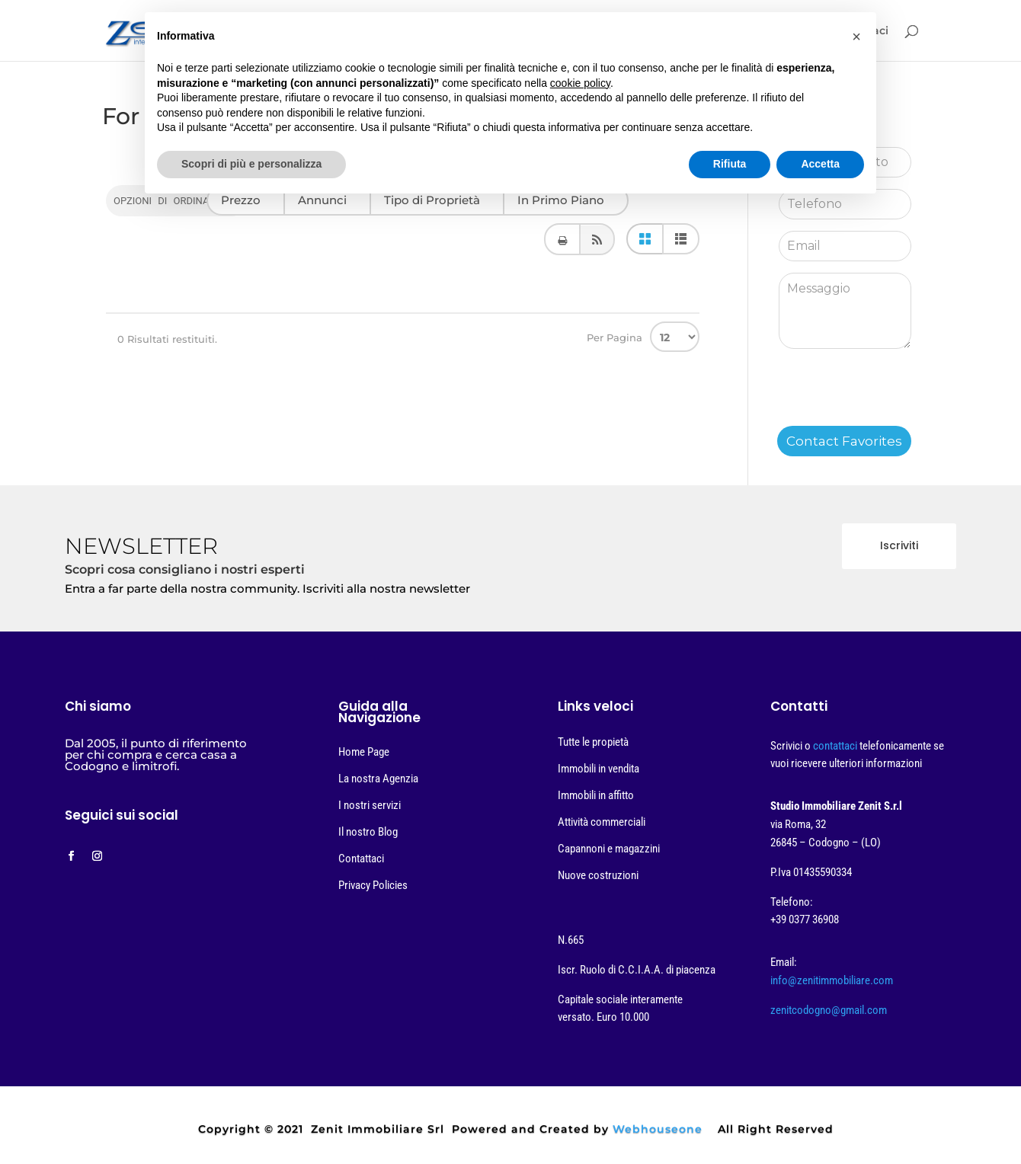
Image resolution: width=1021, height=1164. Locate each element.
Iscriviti (899, 545)
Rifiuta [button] (730, 164)
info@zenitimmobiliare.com (831, 980)
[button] (856, 36)
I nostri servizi (369, 805)
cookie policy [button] (580, 83)
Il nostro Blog (368, 832)
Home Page (363, 752)
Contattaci (361, 858)
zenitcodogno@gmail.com (828, 1010)
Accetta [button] (820, 164)
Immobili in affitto (596, 795)
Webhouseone (658, 1129)
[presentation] (894, 396)
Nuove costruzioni (598, 875)
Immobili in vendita (598, 768)
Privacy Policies (373, 885)
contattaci (836, 746)
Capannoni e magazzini (609, 848)
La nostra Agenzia (378, 778)
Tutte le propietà (593, 742)
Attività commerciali (601, 822)
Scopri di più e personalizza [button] (251, 164)
